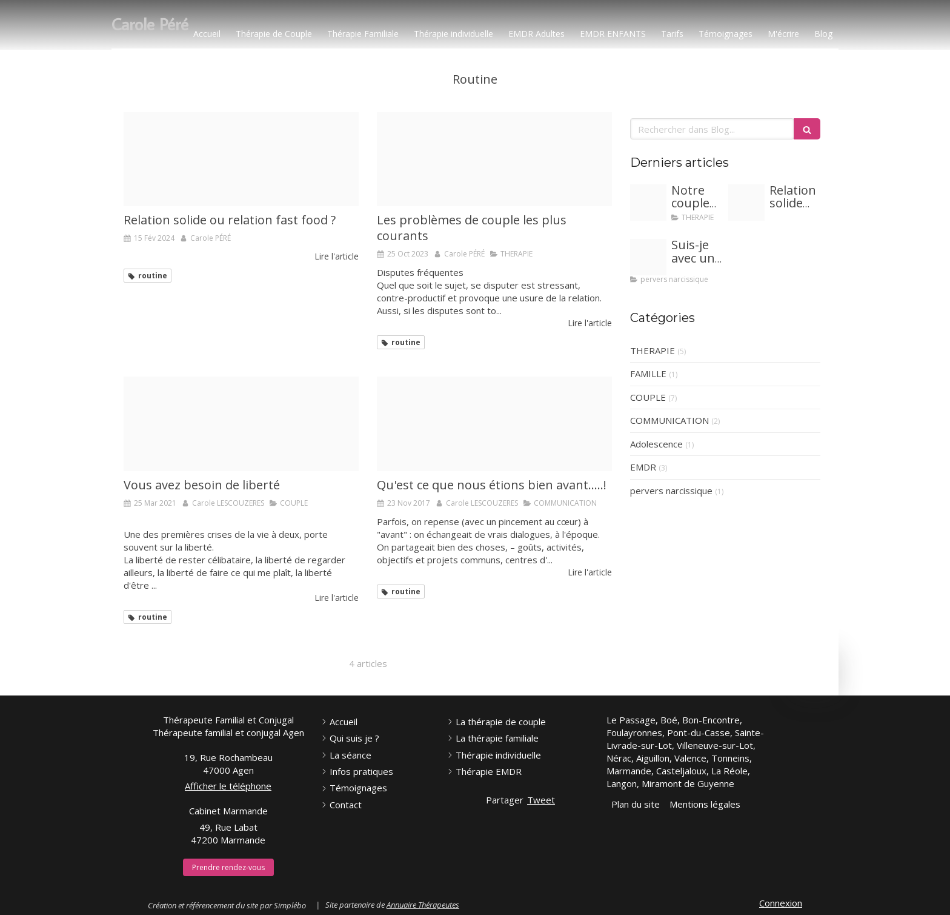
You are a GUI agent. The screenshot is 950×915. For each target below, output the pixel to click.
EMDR (643, 467)
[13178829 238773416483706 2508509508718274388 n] (494, 424)
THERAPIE (652, 350)
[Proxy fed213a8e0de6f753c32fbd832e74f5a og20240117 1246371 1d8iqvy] (648, 257)
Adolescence (656, 444)
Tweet (541, 800)
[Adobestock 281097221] (648, 202)
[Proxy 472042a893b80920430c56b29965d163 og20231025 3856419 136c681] (494, 159)
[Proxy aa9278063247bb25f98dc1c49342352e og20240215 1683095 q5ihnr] (241, 159)
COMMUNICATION (669, 420)
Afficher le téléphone (228, 786)
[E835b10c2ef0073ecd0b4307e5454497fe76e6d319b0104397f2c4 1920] (241, 424)
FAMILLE (648, 373)
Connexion (780, 903)
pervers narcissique (671, 490)
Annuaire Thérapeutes (423, 904)
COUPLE (648, 397)
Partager (504, 800)
